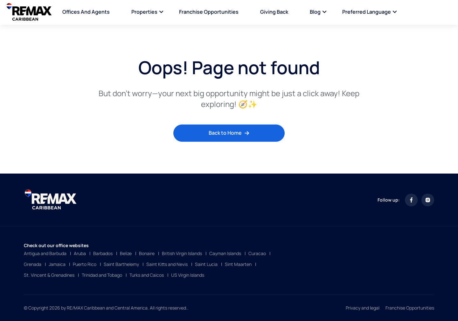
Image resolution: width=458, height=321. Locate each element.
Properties (144, 11)
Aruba (80, 253)
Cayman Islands (225, 253)
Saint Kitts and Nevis (167, 264)
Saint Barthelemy (121, 264)
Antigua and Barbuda (45, 253)
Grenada (32, 264)
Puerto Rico (84, 264)
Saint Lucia (206, 264)
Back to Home (229, 132)
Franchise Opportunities (209, 11)
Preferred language (366, 11)
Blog (315, 11)
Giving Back (274, 11)
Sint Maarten (238, 264)
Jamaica (57, 264)
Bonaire (147, 253)
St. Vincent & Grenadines (49, 275)
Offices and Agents (86, 11)
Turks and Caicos (146, 275)
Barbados (103, 253)
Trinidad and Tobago (102, 275)
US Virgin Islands (187, 275)
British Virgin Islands (182, 253)
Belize (126, 253)
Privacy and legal (362, 308)
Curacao (257, 253)
